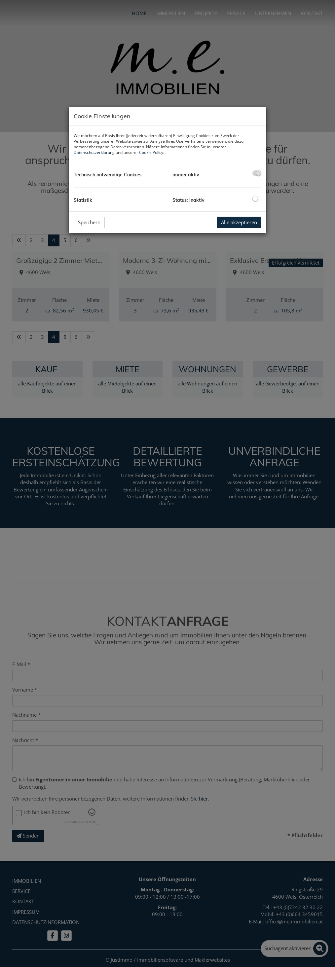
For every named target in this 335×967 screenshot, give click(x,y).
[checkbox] (256, 173)
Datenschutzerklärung (94, 152)
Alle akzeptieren (239, 222)
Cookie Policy (151, 152)
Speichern (89, 222)
